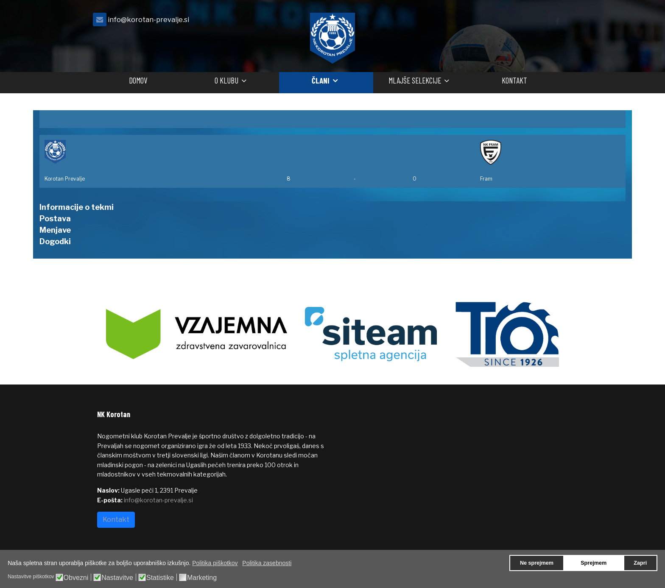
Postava (55, 218)
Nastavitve (117, 578)
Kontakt (514, 80)
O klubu (226, 80)
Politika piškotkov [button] (215, 563)
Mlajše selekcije (414, 80)
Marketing (202, 578)
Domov (138, 80)
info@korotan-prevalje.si (148, 19)
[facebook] (557, 22)
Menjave (55, 230)
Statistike (160, 578)
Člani (321, 80)
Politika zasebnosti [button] (266, 563)
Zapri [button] (640, 563)
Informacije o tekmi (76, 207)
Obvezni (76, 578)
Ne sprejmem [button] (536, 563)
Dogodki (55, 241)
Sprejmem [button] (593, 563)
